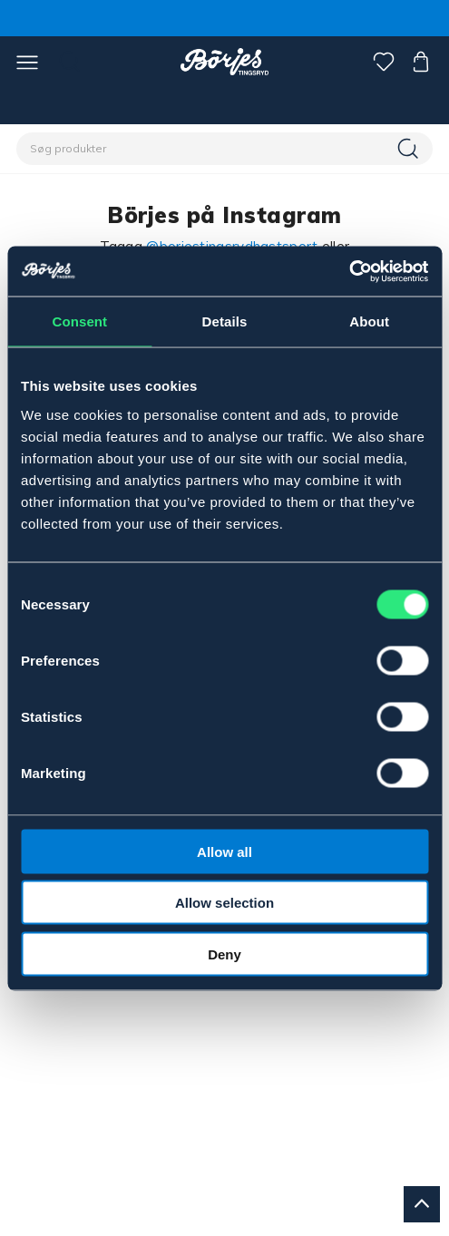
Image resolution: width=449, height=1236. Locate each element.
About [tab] (369, 321)
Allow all (224, 851)
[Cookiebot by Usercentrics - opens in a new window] (348, 271)
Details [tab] (225, 321)
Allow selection (224, 902)
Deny (224, 953)
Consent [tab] (79, 321)
